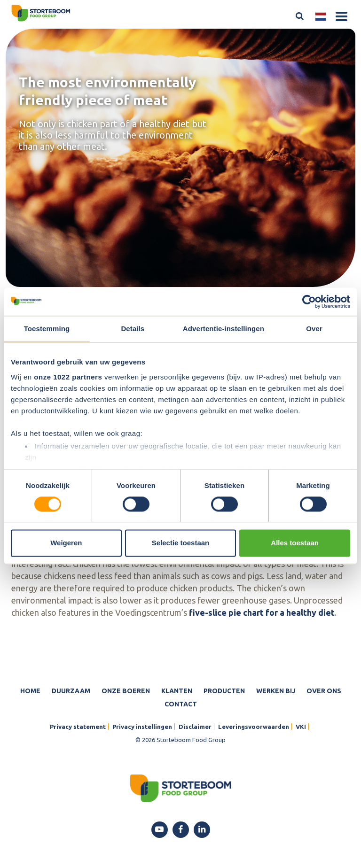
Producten (224, 691)
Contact (181, 704)
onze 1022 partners (68, 377)
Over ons (323, 691)
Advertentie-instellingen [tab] (223, 329)
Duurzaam (71, 691)
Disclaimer (195, 726)
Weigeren (66, 543)
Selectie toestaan (181, 543)
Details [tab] (132, 329)
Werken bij (275, 691)
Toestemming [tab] (47, 329)
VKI (301, 726)
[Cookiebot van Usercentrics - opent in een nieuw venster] (309, 301)
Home (30, 691)
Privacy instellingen (142, 726)
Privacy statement (78, 726)
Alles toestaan (295, 543)
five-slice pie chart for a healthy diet (262, 612)
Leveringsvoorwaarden (253, 726)
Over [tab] (314, 329)
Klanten (176, 691)
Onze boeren (126, 691)
